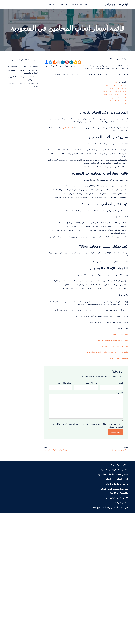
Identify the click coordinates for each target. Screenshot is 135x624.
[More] (79, 63)
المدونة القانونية (47, 4)
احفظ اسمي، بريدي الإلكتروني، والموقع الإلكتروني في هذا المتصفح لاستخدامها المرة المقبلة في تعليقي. (88, 534)
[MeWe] (71, 63)
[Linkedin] (63, 63)
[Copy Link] (75, 63)
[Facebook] (46, 63)
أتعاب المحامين (53, 150)
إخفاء (113, 91)
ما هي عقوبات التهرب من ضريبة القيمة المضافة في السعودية (102, 444)
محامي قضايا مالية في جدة (116, 423)
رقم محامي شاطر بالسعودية (116, 451)
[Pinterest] (67, 63)
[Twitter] (50, 63)
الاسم (120, 479)
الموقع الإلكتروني (65, 479)
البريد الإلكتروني (90, 479)
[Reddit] (55, 63)
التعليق (119, 490)
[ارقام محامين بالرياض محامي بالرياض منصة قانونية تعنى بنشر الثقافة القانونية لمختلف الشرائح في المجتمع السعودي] (116, 4)
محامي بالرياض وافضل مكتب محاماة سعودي (75, 4)
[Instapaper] (59, 63)
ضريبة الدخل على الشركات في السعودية (111, 437)
